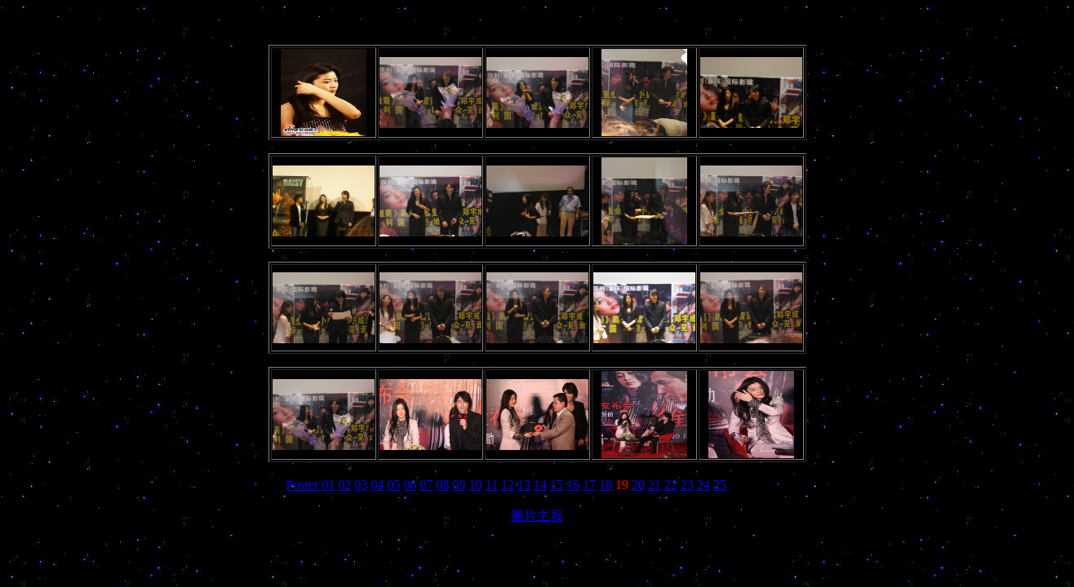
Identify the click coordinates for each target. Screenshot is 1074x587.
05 (394, 485)
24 (703, 485)
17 (589, 485)
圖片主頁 (537, 516)
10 (475, 485)
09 (459, 485)
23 (687, 485)
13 (523, 485)
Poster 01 (310, 485)
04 (377, 485)
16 (572, 485)
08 (443, 485)
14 (540, 485)
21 (654, 485)
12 (507, 485)
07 (426, 485)
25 (719, 485)
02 (345, 485)
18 (605, 485)
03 (361, 485)
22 (670, 485)
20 (638, 485)
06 (410, 485)
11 (492, 485)
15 (556, 485)
